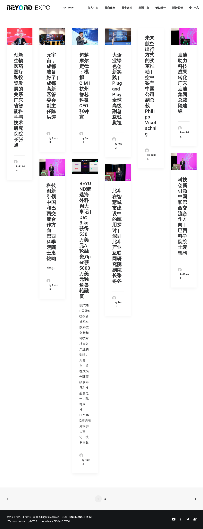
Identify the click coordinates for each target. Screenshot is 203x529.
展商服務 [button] (110, 7)
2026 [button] (71, 7)
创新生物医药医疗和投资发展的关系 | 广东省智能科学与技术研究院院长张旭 (19, 100)
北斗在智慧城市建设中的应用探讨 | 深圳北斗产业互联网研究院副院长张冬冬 (117, 236)
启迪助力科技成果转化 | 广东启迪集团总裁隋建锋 (184, 83)
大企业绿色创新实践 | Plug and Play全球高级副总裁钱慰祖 (117, 89)
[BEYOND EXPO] (28, 7)
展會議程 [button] (127, 7)
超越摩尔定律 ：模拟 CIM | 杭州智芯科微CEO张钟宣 (84, 86)
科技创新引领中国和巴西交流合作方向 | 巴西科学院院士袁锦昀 (182, 216)
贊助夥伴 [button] (160, 7)
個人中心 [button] (93, 7)
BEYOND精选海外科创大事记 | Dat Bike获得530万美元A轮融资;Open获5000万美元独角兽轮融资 (85, 240)
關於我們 (177, 7)
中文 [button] (196, 7)
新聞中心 (144, 7)
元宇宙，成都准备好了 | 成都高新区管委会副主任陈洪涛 (52, 86)
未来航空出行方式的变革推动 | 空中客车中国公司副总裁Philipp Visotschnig (150, 86)
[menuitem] (67, 7)
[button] (19, 36)
